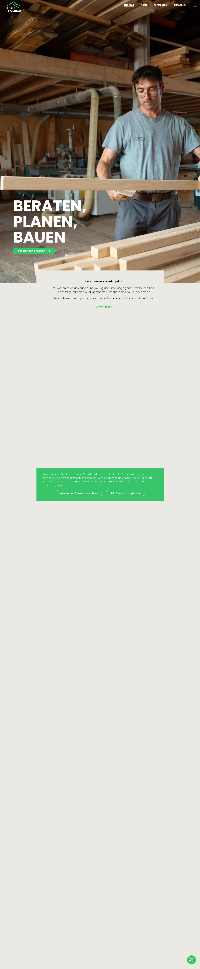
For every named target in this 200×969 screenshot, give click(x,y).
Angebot (129, 5)
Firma (144, 5)
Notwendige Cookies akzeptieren (79, 493)
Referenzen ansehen (34, 251)
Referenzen (160, 5)
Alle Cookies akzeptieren (125, 493)
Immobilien (180, 5)
